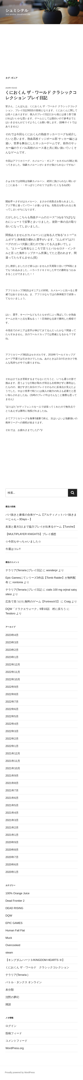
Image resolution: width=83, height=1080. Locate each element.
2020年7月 (12, 857)
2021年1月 (12, 834)
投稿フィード (13, 1033)
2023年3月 (12, 642)
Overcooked (12, 945)
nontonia (17, 582)
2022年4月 (12, 723)
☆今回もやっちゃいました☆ (23, 541)
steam (9, 952)
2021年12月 (12, 753)
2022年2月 (12, 738)
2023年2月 (12, 649)
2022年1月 (12, 746)
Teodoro (10, 613)
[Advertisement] (41, 47)
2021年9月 (12, 775)
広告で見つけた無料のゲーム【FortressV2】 (32, 601)
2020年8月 (12, 849)
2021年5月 (12, 805)
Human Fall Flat (15, 930)
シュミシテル (16, 10)
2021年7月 (12, 790)
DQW (8, 915)
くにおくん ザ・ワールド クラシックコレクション (37, 967)
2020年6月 (12, 864)
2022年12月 (12, 664)
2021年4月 (12, 812)
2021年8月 (12, 783)
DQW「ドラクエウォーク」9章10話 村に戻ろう (35, 608)
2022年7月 (12, 701)
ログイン (10, 1025)
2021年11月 (12, 760)
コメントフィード (16, 1040)
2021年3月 (12, 820)
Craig (67, 601)
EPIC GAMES (13, 923)
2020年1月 (12, 871)
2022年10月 (12, 679)
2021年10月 (12, 768)
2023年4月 (12, 635)
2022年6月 (12, 709)
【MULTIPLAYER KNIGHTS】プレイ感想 (30, 534)
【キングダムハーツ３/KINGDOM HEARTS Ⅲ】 (35, 960)
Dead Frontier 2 (14, 900)
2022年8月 (12, 694)
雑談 (8, 1004)
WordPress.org (14, 1048)
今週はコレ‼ (13, 548)
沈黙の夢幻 (12, 997)
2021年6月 (12, 797)
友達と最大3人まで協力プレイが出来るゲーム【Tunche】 (40, 526)
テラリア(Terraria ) (16, 974)
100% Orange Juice (17, 893)
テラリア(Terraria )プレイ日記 (23, 570)
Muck (8, 937)
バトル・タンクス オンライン (23, 982)
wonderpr (52, 570)
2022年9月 (12, 686)
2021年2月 (12, 827)
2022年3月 (12, 731)
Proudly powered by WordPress (20, 1072)
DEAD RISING (14, 908)
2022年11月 (12, 671)
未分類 (9, 989)
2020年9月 (12, 842)
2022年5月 (12, 716)
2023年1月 (12, 657)
